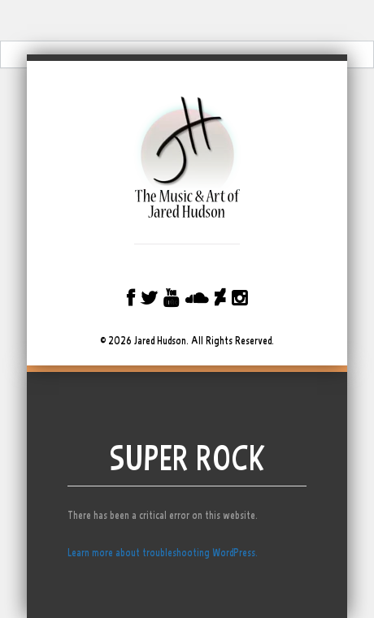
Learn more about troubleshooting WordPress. (162, 552)
